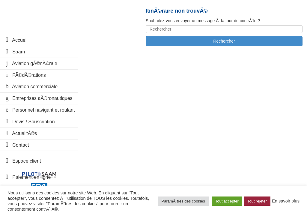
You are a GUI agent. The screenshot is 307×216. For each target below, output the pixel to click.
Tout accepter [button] (227, 201)
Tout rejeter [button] (257, 201)
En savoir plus (286, 201)
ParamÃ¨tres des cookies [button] (183, 201)
